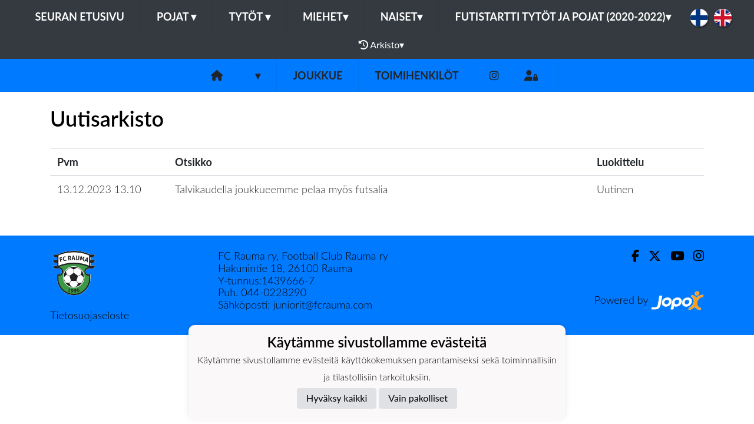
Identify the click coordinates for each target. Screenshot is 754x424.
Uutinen (615, 189)
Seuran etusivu (79, 16)
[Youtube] (672, 256)
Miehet (325, 16)
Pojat (177, 16)
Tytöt (249, 16)
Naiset (402, 16)
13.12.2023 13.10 (99, 189)
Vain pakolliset (418, 397)
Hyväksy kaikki (336, 397)
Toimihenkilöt (416, 75)
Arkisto (382, 45)
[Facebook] (630, 256)
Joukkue (317, 75)
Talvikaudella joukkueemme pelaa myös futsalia (281, 189)
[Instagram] (494, 75)
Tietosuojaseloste (89, 315)
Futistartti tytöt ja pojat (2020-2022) (562, 16)
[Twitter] (650, 256)
